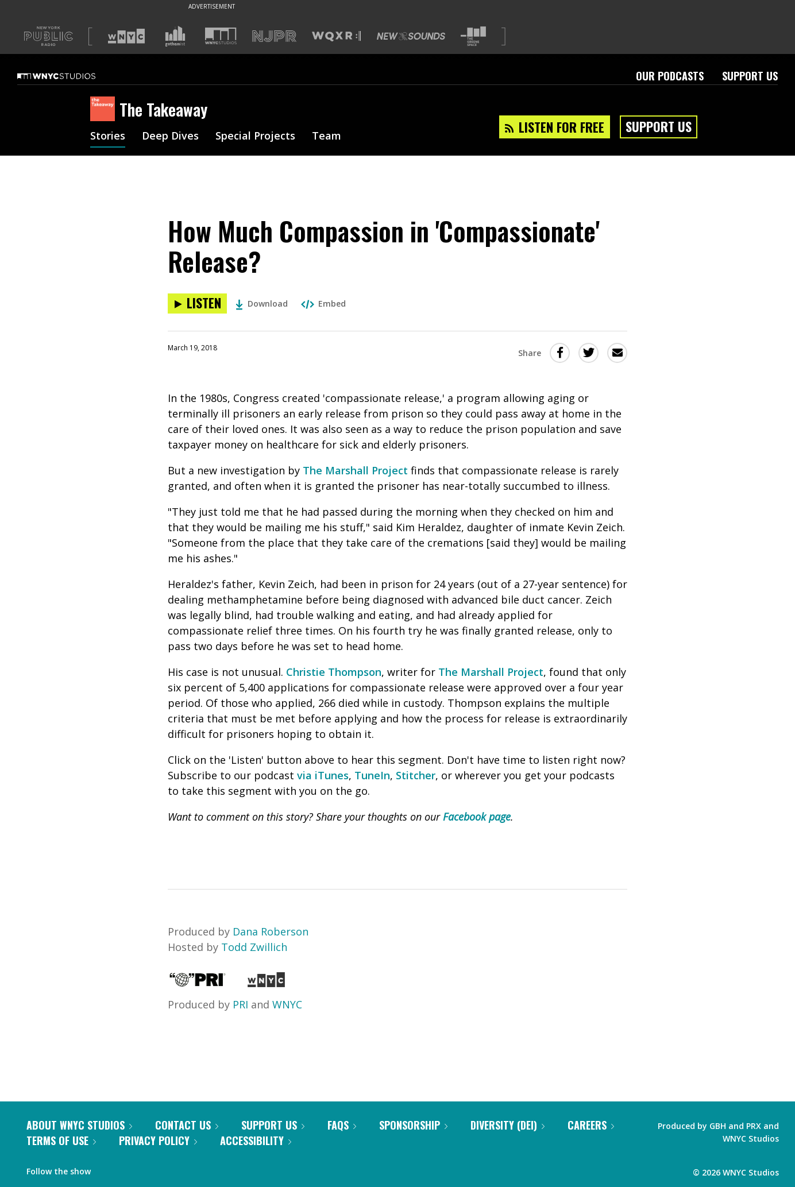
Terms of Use (61, 1140)
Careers (591, 1125)
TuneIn (372, 775)
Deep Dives (170, 137)
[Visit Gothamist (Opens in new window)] (175, 36)
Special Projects (255, 137)
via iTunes (323, 775)
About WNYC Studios (79, 1125)
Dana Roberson (270, 931)
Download (262, 303)
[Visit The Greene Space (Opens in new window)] (473, 36)
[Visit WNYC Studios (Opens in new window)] (221, 36)
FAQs (341, 1125)
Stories (107, 137)
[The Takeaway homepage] (104, 109)
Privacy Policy (158, 1140)
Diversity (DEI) (507, 1125)
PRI (240, 1004)
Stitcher (415, 775)
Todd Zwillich (254, 947)
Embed (323, 303)
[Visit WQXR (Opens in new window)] (336, 36)
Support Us (750, 75)
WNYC (287, 1004)
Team (326, 137)
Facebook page (477, 816)
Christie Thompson (333, 672)
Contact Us (186, 1125)
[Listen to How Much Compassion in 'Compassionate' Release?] (197, 303)
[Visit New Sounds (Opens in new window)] (411, 36)
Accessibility (255, 1140)
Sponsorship (413, 1125)
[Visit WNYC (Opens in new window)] (126, 36)
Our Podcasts (670, 75)
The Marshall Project (355, 470)
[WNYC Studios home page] (70, 76)
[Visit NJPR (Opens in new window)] (274, 36)
